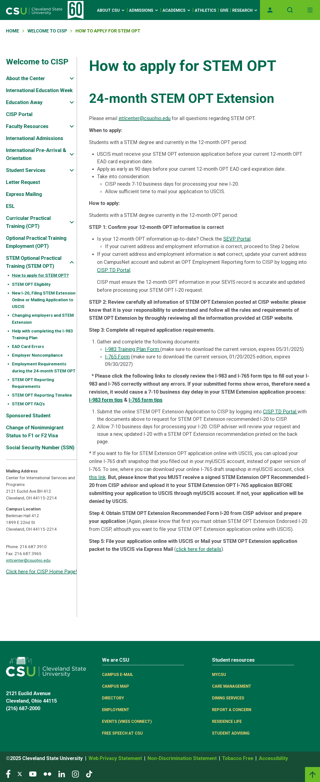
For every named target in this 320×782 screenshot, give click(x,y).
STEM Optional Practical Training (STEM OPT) (34, 262)
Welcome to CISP (37, 61)
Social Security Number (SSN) (40, 448)
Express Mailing (24, 194)
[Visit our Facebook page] (8, 773)
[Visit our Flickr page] (47, 773)
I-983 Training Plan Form (132, 349)
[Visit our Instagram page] (75, 773)
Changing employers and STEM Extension (43, 318)
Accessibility (273, 758)
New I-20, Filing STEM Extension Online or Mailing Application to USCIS (44, 300)
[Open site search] (290, 10)
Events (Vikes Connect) (127, 721)
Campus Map (115, 686)
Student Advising (231, 733)
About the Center (25, 78)
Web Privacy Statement (115, 758)
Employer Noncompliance (37, 355)
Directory (113, 698)
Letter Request (23, 182)
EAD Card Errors (28, 346)
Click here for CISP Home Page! (41, 572)
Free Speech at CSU (122, 733)
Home (12, 30)
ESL (10, 206)
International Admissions (34, 138)
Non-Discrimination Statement (183, 758)
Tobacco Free (238, 758)
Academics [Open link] (176, 10)
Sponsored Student (28, 416)
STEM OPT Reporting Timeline (42, 395)
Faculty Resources (27, 126)
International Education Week (39, 90)
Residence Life (227, 721)
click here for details (198, 549)
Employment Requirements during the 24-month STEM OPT (44, 367)
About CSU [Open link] (111, 10)
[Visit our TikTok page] (89, 773)
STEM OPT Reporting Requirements (33, 383)
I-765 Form (117, 357)
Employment (115, 709)
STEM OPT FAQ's (28, 403)
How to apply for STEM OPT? (40, 275)
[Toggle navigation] (310, 10)
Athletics (205, 10)
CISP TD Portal (113, 270)
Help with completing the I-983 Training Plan (42, 334)
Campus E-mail (117, 674)
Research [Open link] (245, 10)
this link (97, 477)
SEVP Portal (236, 239)
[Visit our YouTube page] (32, 773)
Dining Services (228, 698)
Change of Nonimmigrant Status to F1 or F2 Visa (35, 432)
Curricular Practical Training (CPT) (28, 222)
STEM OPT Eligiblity (31, 284)
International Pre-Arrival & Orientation (36, 154)
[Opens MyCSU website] (270, 10)
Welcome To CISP (47, 30)
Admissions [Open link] (144, 10)
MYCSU (219, 674)
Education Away (24, 102)
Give (224, 10)
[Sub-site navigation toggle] (72, 78)
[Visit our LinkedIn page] (61, 773)
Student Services (26, 170)
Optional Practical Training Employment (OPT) (36, 242)
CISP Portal (19, 114)
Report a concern (231, 709)
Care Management (231, 686)
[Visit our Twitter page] (20, 773)
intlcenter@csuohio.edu (28, 560)
